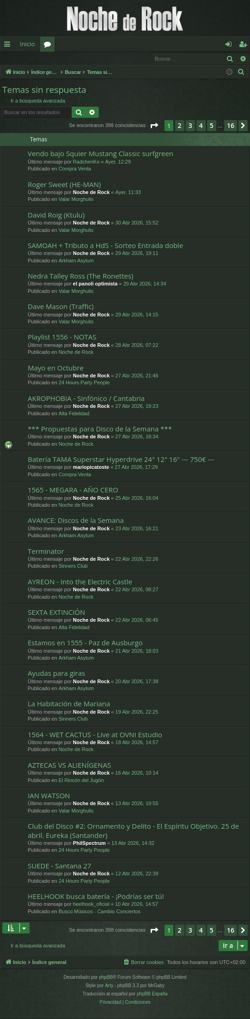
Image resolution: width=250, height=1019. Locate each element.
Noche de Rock (91, 192)
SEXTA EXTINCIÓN (56, 612)
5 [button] (211, 125)
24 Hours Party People (84, 383)
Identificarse (24, 58)
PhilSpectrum (89, 843)
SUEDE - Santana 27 (59, 866)
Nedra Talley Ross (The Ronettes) (81, 276)
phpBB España (152, 994)
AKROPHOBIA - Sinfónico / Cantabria (86, 398)
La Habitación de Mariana (69, 704)
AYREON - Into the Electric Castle (80, 582)
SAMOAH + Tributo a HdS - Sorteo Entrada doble (105, 245)
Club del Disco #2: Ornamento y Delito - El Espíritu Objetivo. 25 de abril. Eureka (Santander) (133, 831)
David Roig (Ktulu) (56, 215)
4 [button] (201, 125)
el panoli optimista (95, 284)
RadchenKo (86, 162)
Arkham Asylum (76, 261)
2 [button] (180, 125)
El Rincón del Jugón (81, 780)
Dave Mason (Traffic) (61, 306)
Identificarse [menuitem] (231, 46)
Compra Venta (75, 169)
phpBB (106, 977)
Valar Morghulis (76, 199)
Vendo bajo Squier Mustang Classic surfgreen (100, 153)
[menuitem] (241, 72)
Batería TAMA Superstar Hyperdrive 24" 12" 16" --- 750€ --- (121, 459)
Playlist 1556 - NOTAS (62, 337)
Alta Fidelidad (74, 414)
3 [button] (190, 125)
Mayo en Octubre (56, 368)
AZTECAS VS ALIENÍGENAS (69, 765)
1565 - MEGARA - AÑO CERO (73, 490)
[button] (154, 126)
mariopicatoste (91, 467)
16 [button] (230, 125)
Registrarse (68, 58)
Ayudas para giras (56, 673)
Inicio (27, 44)
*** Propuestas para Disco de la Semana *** (100, 429)
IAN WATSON (49, 796)
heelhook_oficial (91, 904)
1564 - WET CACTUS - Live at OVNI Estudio (95, 735)
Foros (49, 46)
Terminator (46, 551)
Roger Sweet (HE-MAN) (64, 184)
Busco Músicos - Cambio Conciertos (99, 912)
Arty (109, 986)
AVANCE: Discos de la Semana (76, 520)
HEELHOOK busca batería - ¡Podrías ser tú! (96, 896)
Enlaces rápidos (9, 46)
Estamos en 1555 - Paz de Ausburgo (85, 643)
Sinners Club (73, 566)
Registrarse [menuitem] (245, 46)
